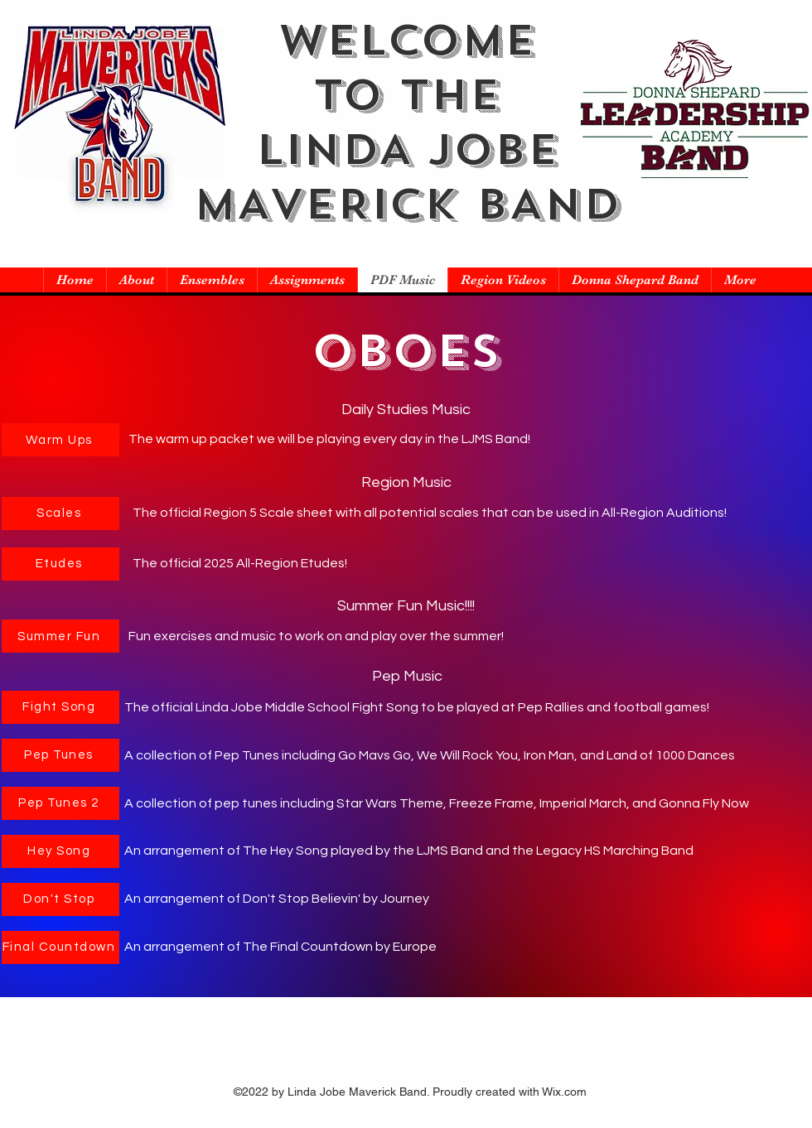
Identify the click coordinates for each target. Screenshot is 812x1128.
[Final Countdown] (60, 947)
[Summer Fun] (60, 636)
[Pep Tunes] (60, 755)
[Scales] (60, 513)
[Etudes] (60, 564)
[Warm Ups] (60, 439)
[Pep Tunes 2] (60, 803)
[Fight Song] (60, 707)
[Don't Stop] (60, 899)
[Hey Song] (60, 851)
